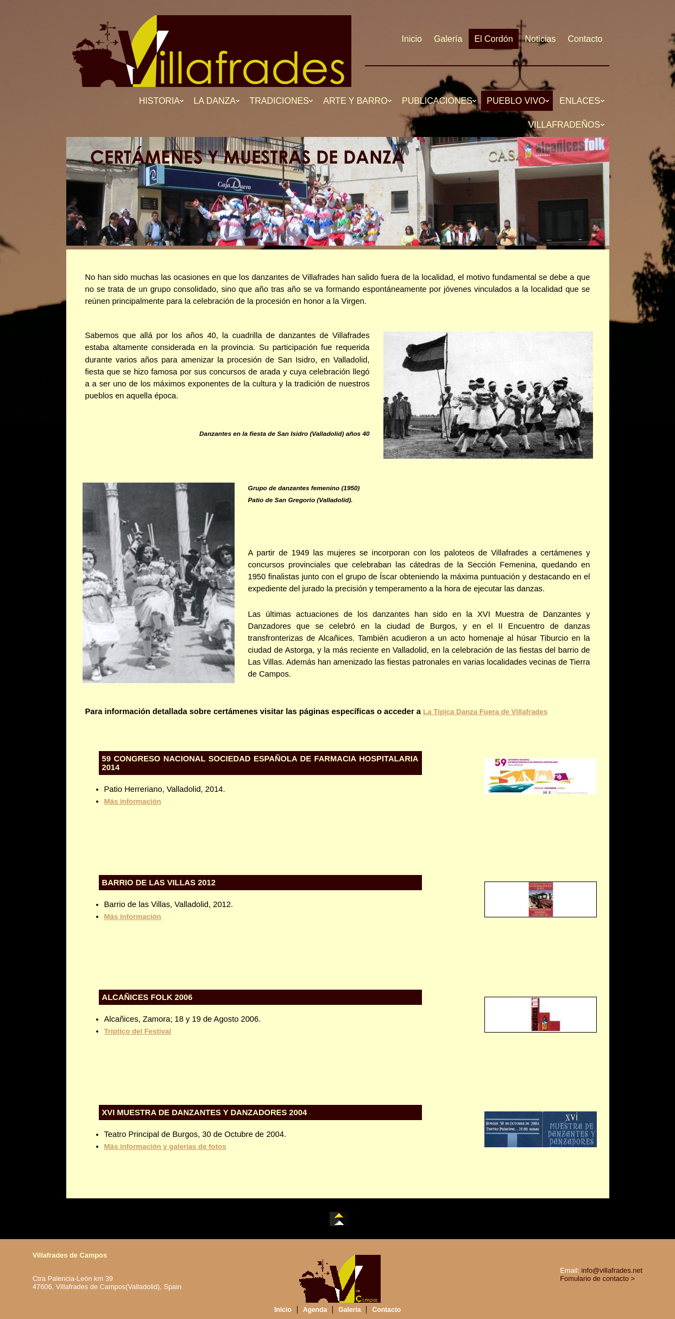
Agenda (315, 1310)
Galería (448, 38)
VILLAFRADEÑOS (565, 124)
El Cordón (493, 38)
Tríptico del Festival (138, 1031)
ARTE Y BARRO (356, 100)
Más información (132, 801)
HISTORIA (160, 100)
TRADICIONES (281, 100)
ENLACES (580, 100)
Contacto (584, 38)
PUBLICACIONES (438, 100)
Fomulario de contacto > (597, 1278)
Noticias (540, 38)
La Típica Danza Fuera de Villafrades (485, 712)
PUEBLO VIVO (517, 100)
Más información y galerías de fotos (165, 1146)
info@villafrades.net (611, 1270)
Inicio (412, 38)
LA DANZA (216, 100)
